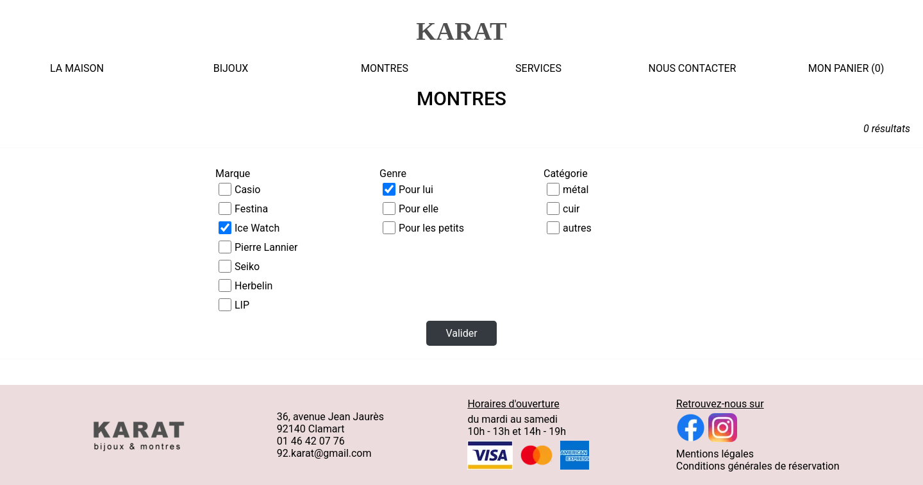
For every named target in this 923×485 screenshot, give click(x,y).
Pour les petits (431, 228)
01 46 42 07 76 (311, 441)
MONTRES (384, 68)
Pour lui (416, 189)
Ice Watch (257, 228)
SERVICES (538, 68)
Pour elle (418, 209)
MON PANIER (838, 68)
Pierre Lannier (266, 247)
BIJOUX (231, 68)
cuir (571, 209)
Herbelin (253, 286)
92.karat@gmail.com (324, 453)
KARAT (461, 31)
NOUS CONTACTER (692, 68)
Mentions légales (715, 454)
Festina (251, 209)
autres (577, 228)
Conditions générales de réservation (758, 466)
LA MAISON (77, 68)
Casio (247, 189)
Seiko (247, 266)
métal (575, 189)
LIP (242, 305)
